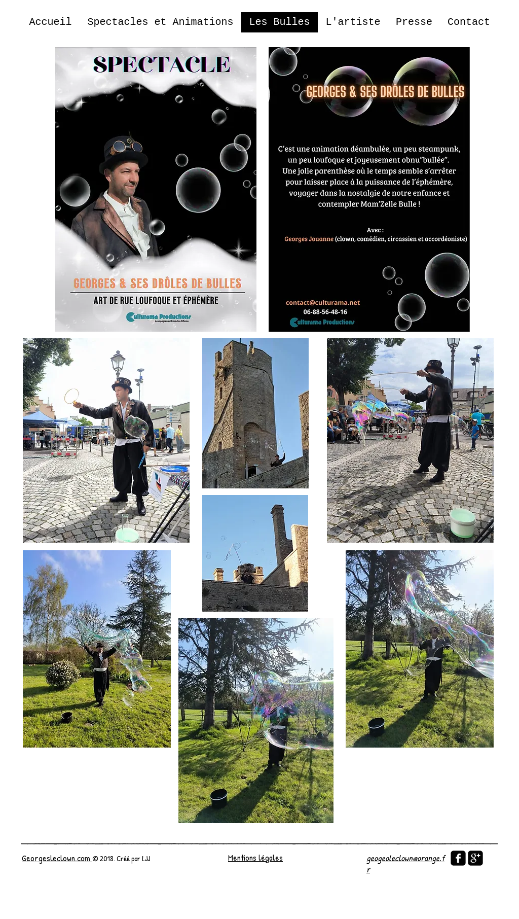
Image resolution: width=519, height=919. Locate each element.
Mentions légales (255, 857)
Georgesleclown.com (57, 858)
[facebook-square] (458, 858)
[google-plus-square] (475, 858)
